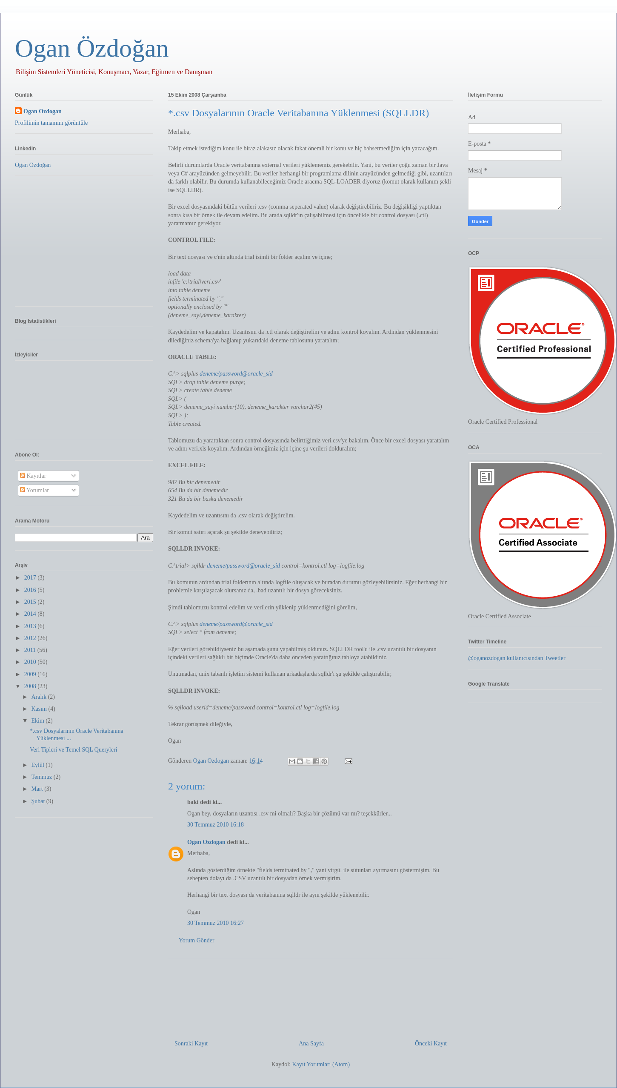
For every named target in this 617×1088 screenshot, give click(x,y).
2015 (31, 602)
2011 (30, 650)
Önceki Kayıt (431, 1043)
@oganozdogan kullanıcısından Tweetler (517, 658)
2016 (31, 590)
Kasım (39, 709)
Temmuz (42, 777)
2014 (31, 614)
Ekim (38, 721)
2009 (31, 674)
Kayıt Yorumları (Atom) (321, 1064)
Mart (37, 789)
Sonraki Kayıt (191, 1043)
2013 (31, 626)
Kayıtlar (33, 476)
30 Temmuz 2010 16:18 (215, 824)
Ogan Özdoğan (92, 48)
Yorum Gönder (196, 940)
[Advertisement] (310, 995)
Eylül (38, 765)
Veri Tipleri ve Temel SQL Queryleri (73, 749)
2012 (31, 638)
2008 (31, 686)
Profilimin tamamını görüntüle (51, 123)
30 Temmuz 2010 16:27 (215, 923)
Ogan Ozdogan (212, 761)
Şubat (38, 801)
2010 (31, 662)
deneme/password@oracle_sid (236, 373)
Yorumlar (34, 490)
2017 (31, 577)
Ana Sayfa (311, 1043)
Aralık (39, 697)
